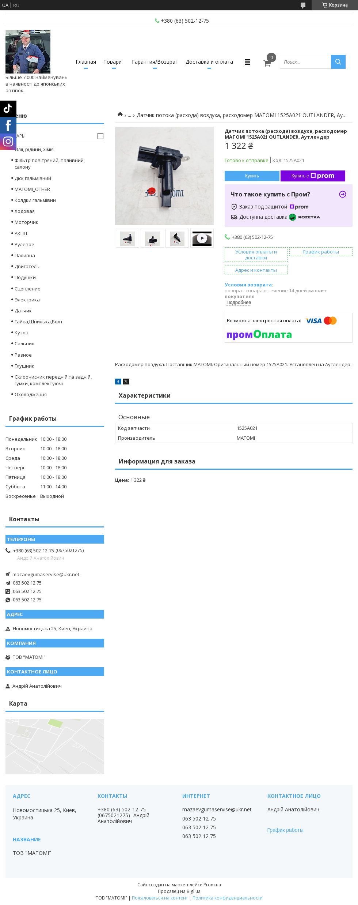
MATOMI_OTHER (32, 189)
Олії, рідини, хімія (34, 149)
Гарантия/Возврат (155, 61)
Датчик (23, 310)
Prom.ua (212, 885)
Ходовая (25, 211)
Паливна (25, 255)
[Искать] (338, 62)
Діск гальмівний (33, 178)
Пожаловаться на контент (160, 898)
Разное (23, 355)
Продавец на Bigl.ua (179, 891)
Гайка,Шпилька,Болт (39, 321)
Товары (16, 136)
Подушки (25, 277)
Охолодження (31, 394)
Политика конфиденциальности (228, 898)
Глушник (24, 366)
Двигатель (27, 266)
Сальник (24, 343)
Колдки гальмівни (35, 200)
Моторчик (26, 222)
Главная (86, 61)
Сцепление (28, 288)
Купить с (313, 176)
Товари (112, 61)
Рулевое (24, 244)
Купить (252, 176)
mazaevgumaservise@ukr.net (45, 574)
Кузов (21, 332)
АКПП (21, 233)
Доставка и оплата (209, 61)
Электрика (27, 299)
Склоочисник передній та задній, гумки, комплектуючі (53, 380)
